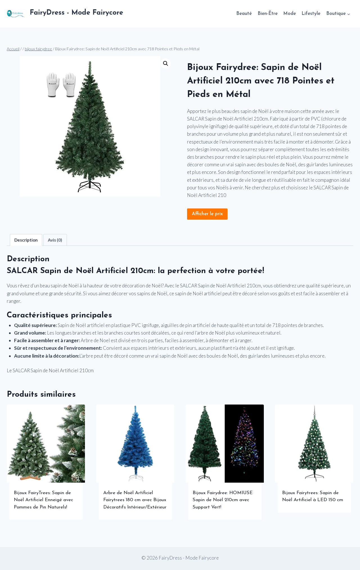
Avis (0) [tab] (55, 239)
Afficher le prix (207, 214)
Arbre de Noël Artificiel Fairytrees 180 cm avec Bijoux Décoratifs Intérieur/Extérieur (134, 500)
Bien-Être (268, 13)
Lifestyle (311, 13)
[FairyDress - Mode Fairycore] (65, 13)
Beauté (244, 13)
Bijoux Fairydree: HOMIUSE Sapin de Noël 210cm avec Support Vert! (223, 500)
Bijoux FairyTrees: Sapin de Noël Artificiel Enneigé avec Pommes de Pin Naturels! (43, 500)
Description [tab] (26, 239)
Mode (289, 13)
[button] (166, 63)
